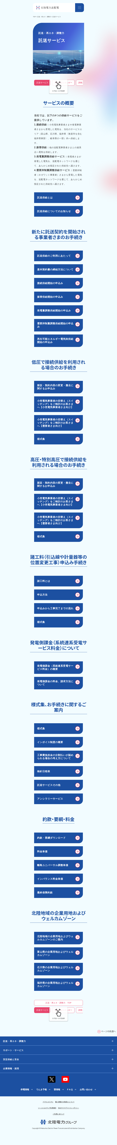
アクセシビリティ (48, 1102)
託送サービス (42, 82)
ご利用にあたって (58, 1114)
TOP (34, 16)
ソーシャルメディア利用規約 (47, 1108)
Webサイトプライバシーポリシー (68, 1108)
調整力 (81, 82)
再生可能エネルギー (63, 82)
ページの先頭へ (108, 1031)
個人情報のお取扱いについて (64, 1102)
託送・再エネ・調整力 (44, 16)
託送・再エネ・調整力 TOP (58, 1003)
